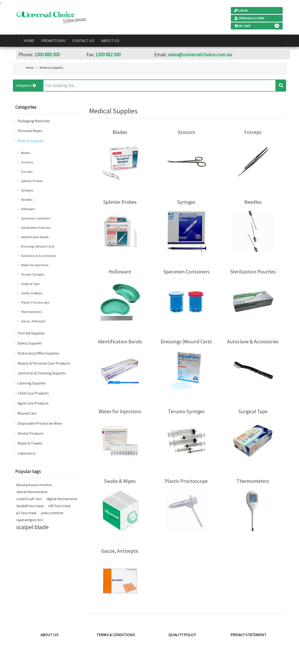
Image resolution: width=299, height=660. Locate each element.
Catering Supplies (32, 383)
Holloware (28, 209)
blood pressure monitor (34, 485)
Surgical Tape (30, 284)
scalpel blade (32, 527)
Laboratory (27, 453)
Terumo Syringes (33, 274)
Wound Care (27, 413)
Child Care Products (33, 393)
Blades (26, 153)
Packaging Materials (34, 120)
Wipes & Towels (30, 443)
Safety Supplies (30, 343)
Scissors (27, 162)
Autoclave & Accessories (38, 256)
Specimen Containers (36, 218)
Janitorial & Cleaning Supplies (42, 373)
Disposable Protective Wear (40, 423)
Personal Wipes (30, 130)
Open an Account (249, 18)
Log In (240, 10)
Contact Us (83, 40)
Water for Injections (35, 265)
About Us (110, 40)
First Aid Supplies (31, 333)
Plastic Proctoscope (35, 302)
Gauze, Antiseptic (33, 321)
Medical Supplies (31, 140)
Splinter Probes (32, 181)
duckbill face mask (30, 506)
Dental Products (31, 433)
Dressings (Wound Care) (37, 246)
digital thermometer (62, 499)
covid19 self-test (29, 499)
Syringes (27, 190)
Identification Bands (35, 237)
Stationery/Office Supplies (38, 353)
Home (29, 40)
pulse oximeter (52, 513)
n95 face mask (59, 506)
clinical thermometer (32, 492)
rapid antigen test (29, 520)
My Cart (242, 26)
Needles (27, 199)
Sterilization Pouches (36, 228)
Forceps (27, 171)
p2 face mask (26, 513)
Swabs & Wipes (32, 293)
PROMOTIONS (53, 40)
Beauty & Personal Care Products (44, 363)
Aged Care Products (33, 403)
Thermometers (31, 312)
